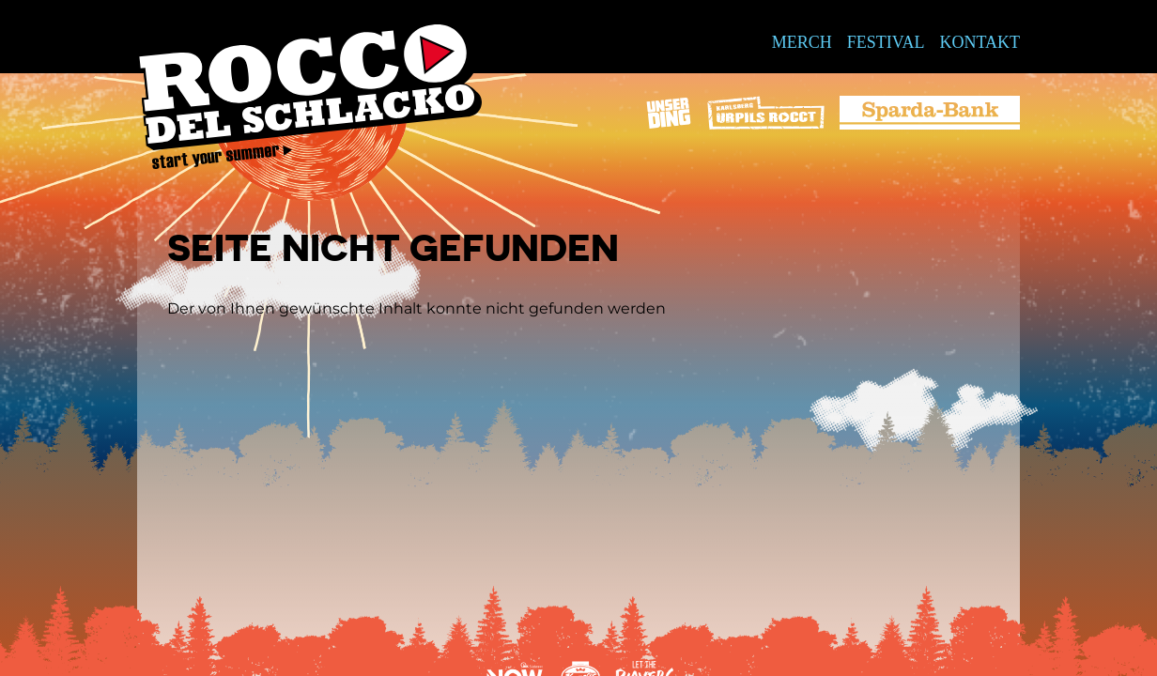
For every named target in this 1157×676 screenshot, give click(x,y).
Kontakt (979, 42)
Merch (802, 42)
